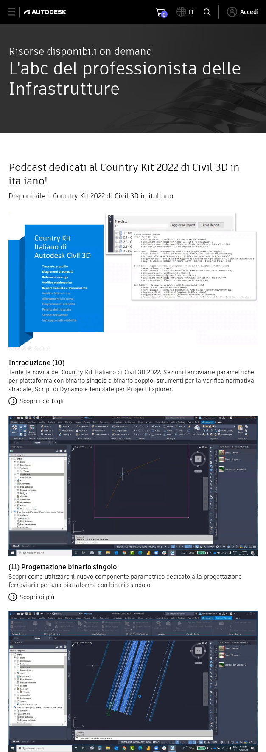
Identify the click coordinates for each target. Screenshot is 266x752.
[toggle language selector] (185, 12)
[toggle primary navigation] (16, 12)
